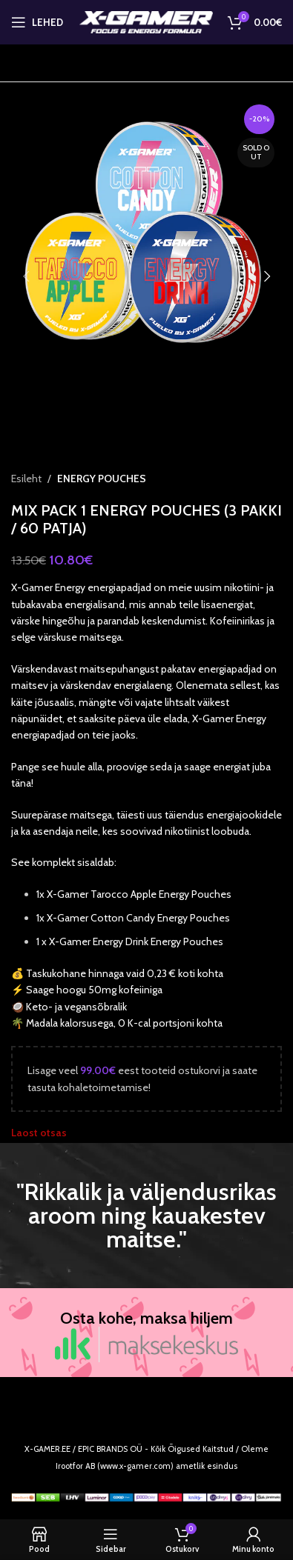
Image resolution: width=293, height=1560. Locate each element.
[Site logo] (146, 20)
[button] (26, 276)
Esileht (26, 478)
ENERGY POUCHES (101, 478)
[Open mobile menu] (37, 22)
